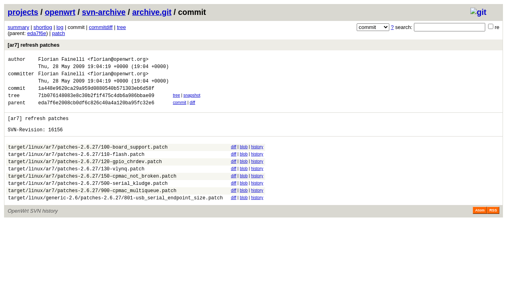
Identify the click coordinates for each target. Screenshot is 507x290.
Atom (479, 232)
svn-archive (103, 12)
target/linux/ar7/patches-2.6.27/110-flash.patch (76, 168)
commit (179, 110)
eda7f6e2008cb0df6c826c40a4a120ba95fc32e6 (96, 111)
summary (18, 27)
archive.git (152, 12)
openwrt (60, 12)
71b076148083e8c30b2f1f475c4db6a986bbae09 (96, 102)
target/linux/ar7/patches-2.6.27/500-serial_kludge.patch (88, 202)
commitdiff (100, 27)
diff (192, 110)
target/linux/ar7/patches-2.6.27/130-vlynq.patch (76, 185)
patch (58, 33)
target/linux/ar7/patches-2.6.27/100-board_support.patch (88, 160)
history (257, 159)
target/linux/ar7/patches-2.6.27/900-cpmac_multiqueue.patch (92, 210)
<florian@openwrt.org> (117, 60)
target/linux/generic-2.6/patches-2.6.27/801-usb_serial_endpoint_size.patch (115, 219)
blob (244, 159)
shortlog (42, 27)
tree (121, 27)
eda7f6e (36, 33)
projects (23, 12)
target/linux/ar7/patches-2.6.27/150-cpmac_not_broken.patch (92, 194)
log (59, 27)
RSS (493, 232)
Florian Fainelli (61, 60)
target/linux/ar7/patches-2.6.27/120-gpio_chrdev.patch (85, 177)
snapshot (191, 101)
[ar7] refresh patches (34, 45)
